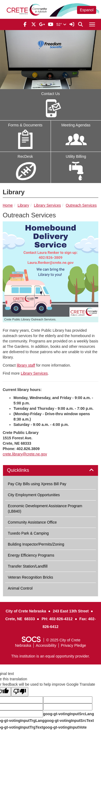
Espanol (86, 10)
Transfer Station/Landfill (27, 566)
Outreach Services (81, 205)
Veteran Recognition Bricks (30, 577)
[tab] (50, 470)
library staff (26, 365)
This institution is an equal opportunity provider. (50, 656)
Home (8, 205)
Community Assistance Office (32, 522)
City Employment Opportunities (34, 495)
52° (61, 24)
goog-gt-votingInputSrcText (69, 720)
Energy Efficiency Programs (31, 555)
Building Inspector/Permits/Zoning (36, 544)
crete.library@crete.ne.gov (25, 454)
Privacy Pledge (73, 645)
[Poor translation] (19, 691)
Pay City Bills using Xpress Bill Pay (37, 484)
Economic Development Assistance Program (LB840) (45, 508)
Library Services (47, 205)
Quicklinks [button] (24, 470)
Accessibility (46, 645)
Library (23, 205)
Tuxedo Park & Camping (28, 533)
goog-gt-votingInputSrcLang (68, 714)
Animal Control (20, 588)
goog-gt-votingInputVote (64, 727)
